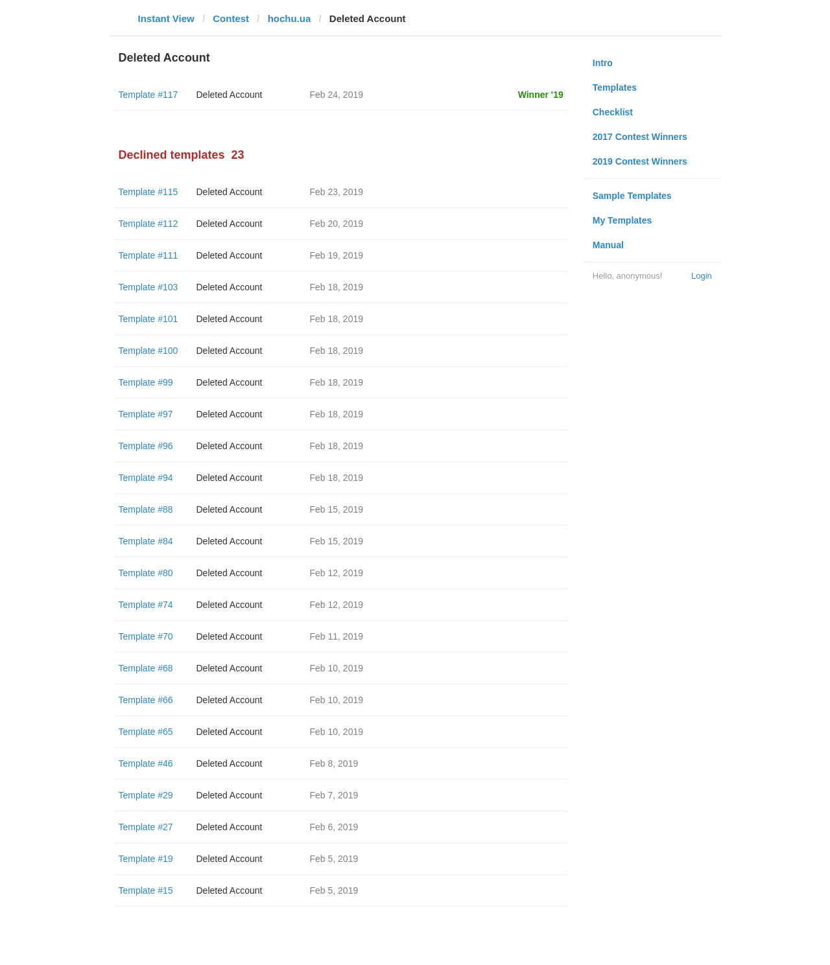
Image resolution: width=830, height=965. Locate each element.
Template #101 (148, 319)
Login (701, 276)
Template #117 (148, 94)
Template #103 (148, 287)
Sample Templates (632, 196)
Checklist (613, 112)
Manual (608, 245)
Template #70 (146, 636)
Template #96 (146, 446)
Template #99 (146, 382)
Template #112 (148, 223)
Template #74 (146, 604)
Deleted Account (229, 94)
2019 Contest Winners (640, 161)
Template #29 (146, 795)
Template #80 (146, 573)
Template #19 (146, 859)
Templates (615, 87)
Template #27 (146, 827)
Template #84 (146, 541)
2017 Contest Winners (640, 137)
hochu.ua (289, 18)
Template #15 (146, 890)
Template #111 (148, 255)
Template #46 (146, 763)
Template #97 (146, 414)
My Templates (622, 220)
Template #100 (148, 350)
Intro (603, 63)
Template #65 (146, 732)
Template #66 (146, 700)
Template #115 (148, 192)
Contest (231, 18)
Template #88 (146, 509)
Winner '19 (540, 94)
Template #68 (146, 668)
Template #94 (146, 477)
